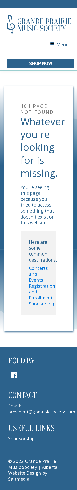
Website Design (24, 473)
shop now (40, 63)
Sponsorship (42, 304)
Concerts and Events (38, 274)
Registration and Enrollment (42, 292)
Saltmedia (19, 479)
